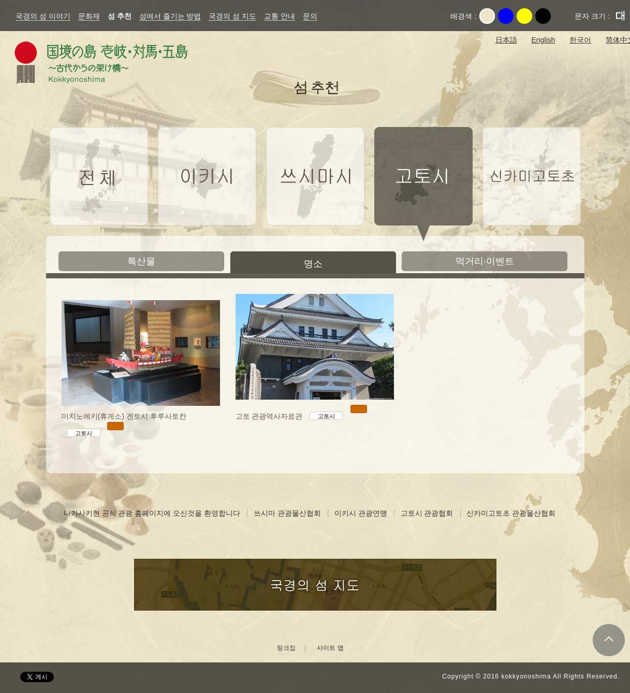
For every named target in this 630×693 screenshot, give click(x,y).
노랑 (524, 16)
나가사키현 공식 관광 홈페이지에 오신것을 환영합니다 (152, 513)
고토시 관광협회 (427, 513)
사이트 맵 (330, 648)
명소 (313, 264)
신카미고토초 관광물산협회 (510, 513)
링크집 (286, 648)
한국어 (580, 40)
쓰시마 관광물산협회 (287, 513)
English (543, 40)
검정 (543, 16)
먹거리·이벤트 (485, 261)
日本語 (506, 40)
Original (487, 16)
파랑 (505, 16)
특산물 (141, 261)
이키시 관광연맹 (360, 513)
